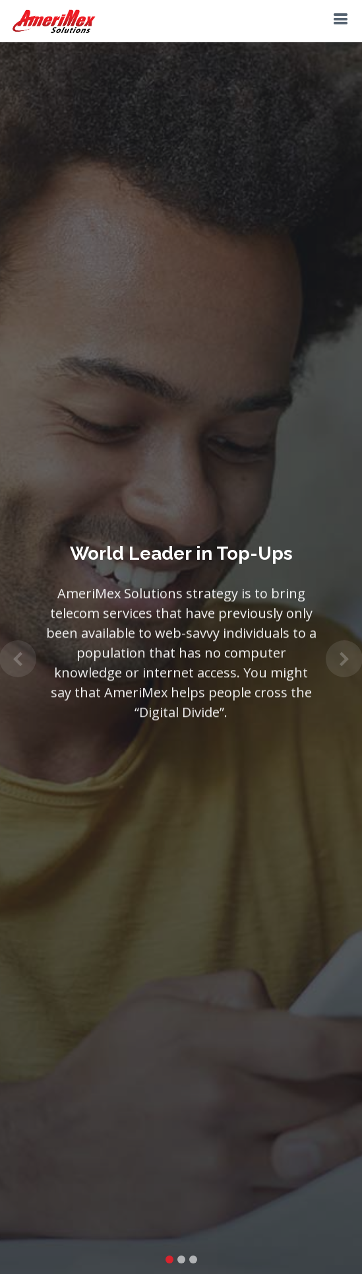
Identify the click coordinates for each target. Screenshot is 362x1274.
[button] (18, 659)
